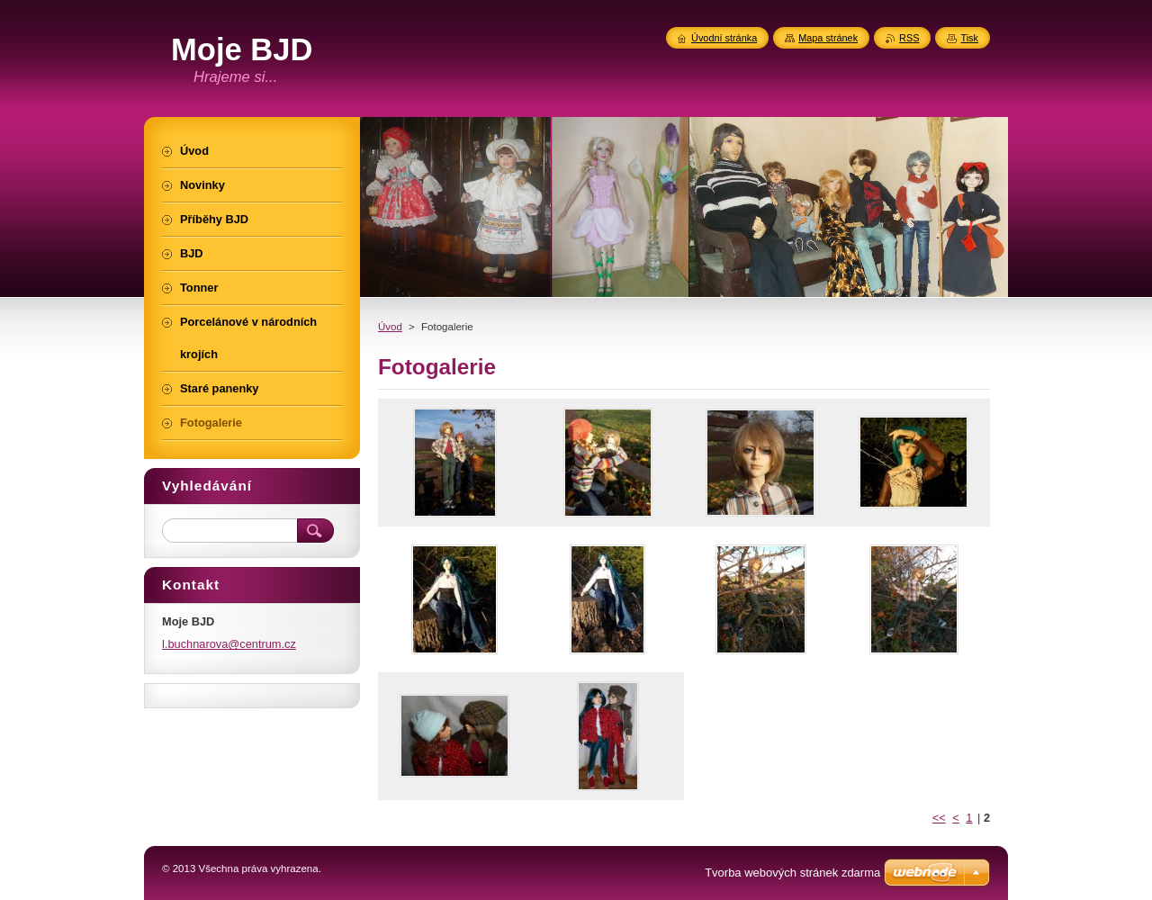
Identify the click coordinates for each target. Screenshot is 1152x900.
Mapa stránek (828, 37)
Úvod (390, 326)
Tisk (969, 37)
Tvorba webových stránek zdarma (792, 872)
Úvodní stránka (724, 37)
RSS (909, 37)
